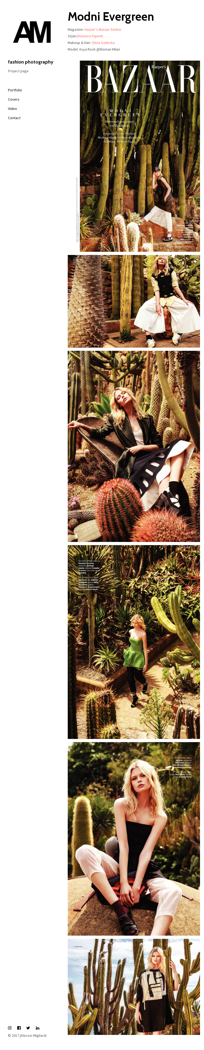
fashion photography (32, 36)
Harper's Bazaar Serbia (102, 29)
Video (12, 108)
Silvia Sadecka (103, 42)
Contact (14, 117)
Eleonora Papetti (90, 36)
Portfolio (15, 90)
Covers (13, 99)
